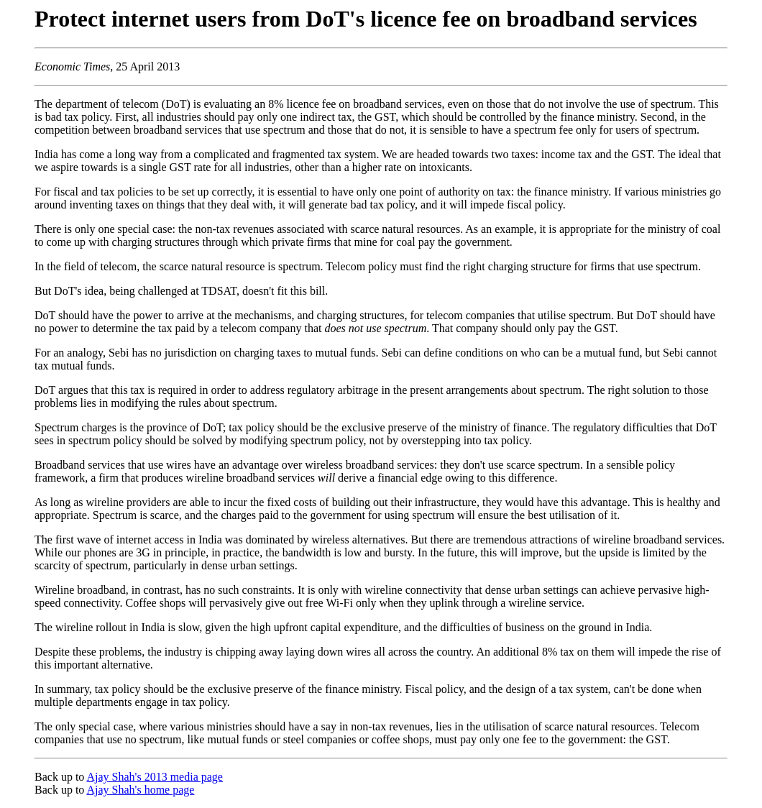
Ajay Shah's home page (140, 790)
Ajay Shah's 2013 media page (154, 777)
